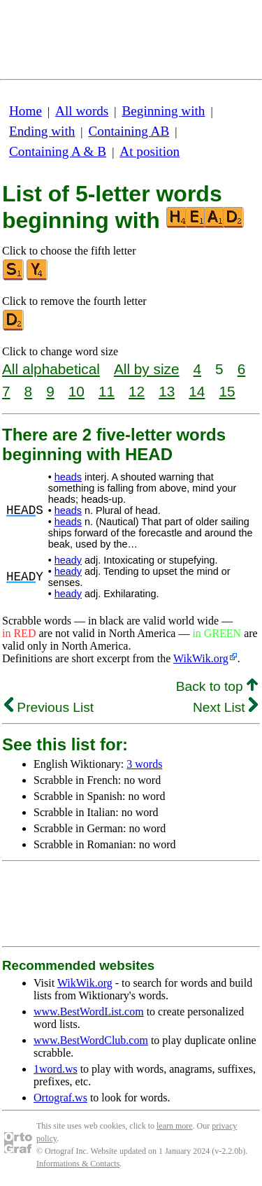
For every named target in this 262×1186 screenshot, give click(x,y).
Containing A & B (57, 151)
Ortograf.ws (60, 1097)
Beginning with (163, 110)
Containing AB (129, 131)
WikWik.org (200, 658)
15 (227, 391)
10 (76, 391)
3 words (144, 764)
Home (25, 110)
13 (167, 391)
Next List (225, 707)
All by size (147, 369)
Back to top (217, 686)
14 (197, 391)
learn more (175, 1126)
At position (149, 151)
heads (68, 477)
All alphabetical (51, 369)
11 (107, 391)
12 (137, 391)
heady (68, 560)
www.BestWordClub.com (91, 1040)
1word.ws (56, 1069)
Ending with (42, 131)
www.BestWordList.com (89, 1011)
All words (81, 110)
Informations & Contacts (77, 1164)
